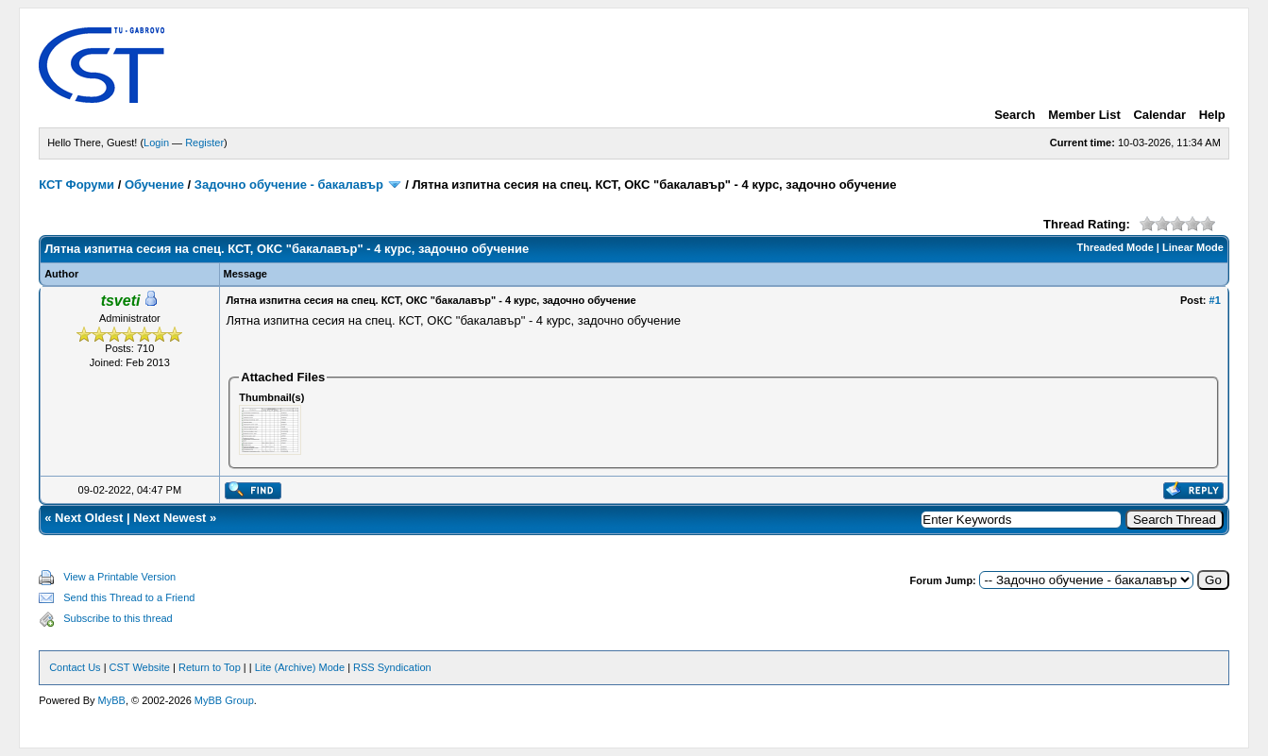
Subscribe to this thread (118, 618)
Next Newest (169, 518)
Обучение (154, 184)
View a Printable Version (119, 576)
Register (204, 142)
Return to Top (209, 667)
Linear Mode (1193, 247)
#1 (1215, 300)
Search (1014, 115)
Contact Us (74, 667)
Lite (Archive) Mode (300, 667)
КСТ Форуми (76, 184)
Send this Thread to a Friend (128, 597)
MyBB (112, 700)
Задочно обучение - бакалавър (288, 184)
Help (1212, 115)
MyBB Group (224, 700)
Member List (1084, 115)
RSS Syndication (392, 667)
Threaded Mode (1115, 247)
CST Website (140, 667)
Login (156, 142)
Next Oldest (89, 518)
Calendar (1159, 115)
